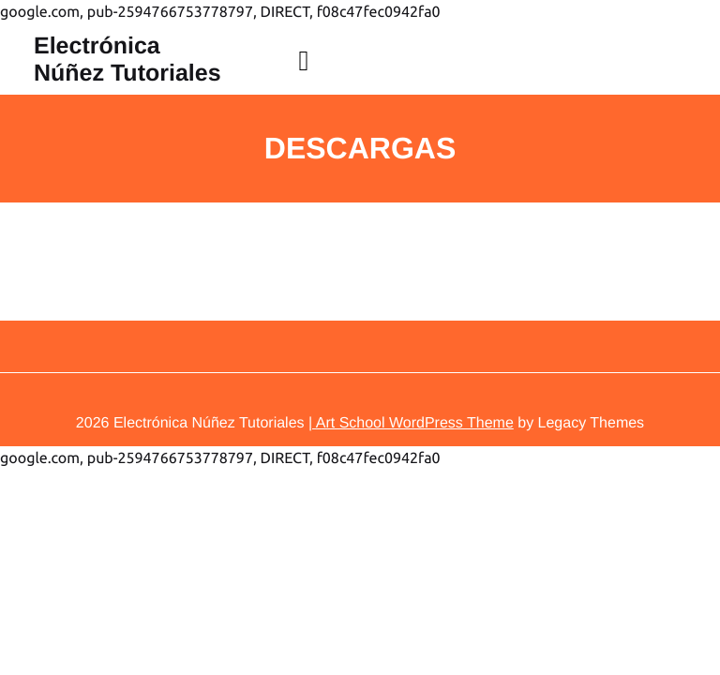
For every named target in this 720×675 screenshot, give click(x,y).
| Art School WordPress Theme (411, 423)
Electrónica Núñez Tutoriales (127, 59)
